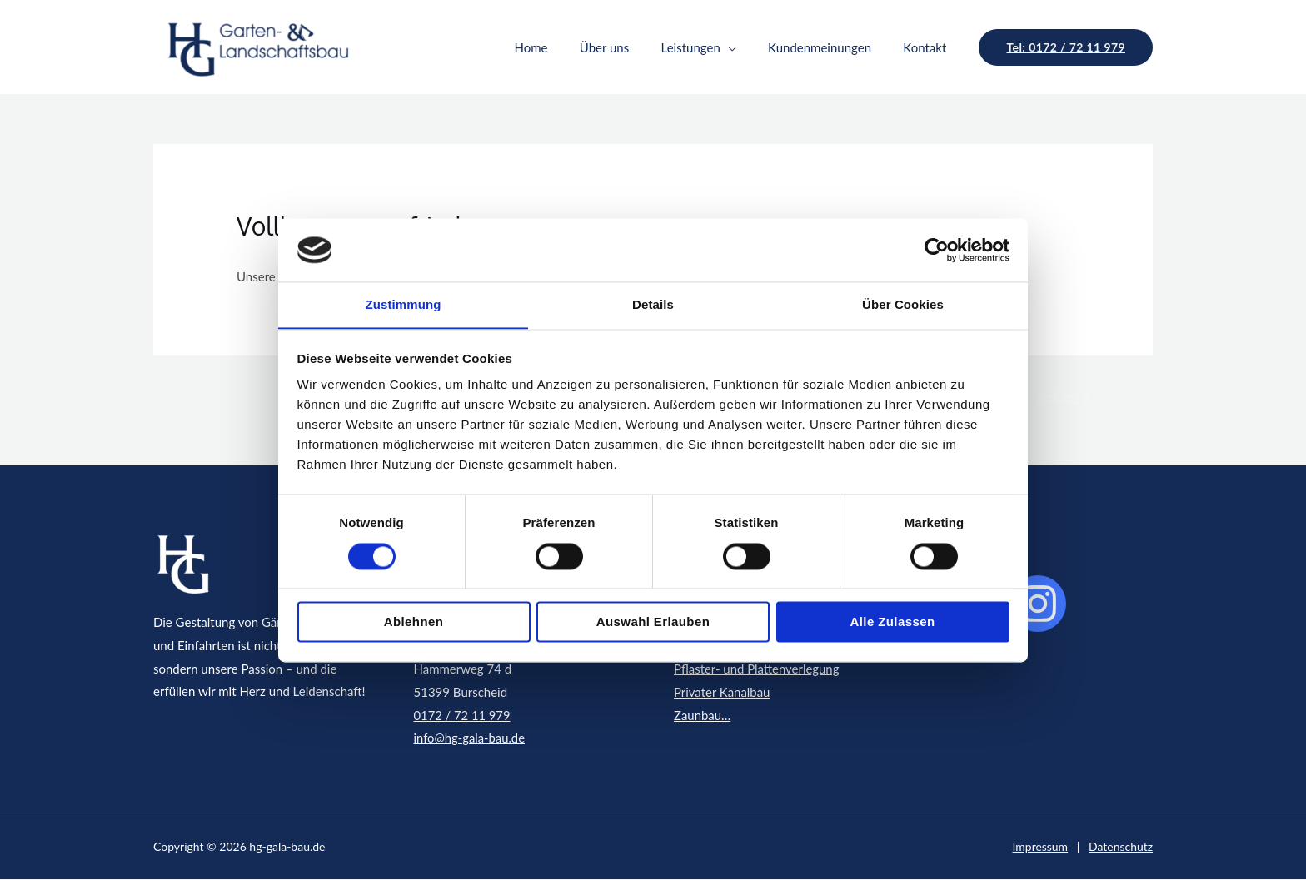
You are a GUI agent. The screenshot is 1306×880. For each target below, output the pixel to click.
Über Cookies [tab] (903, 304)
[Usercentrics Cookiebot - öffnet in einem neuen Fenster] (936, 249)
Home (562, 47)
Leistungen (707, 47)
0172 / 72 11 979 (463, 715)
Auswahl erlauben (653, 622)
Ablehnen (414, 622)
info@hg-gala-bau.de (470, 738)
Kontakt (928, 47)
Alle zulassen (892, 622)
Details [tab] (653, 304)
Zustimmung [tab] (403, 304)
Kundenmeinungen (830, 47)
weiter (1062, 396)
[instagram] (1037, 604)
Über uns (628, 47)
